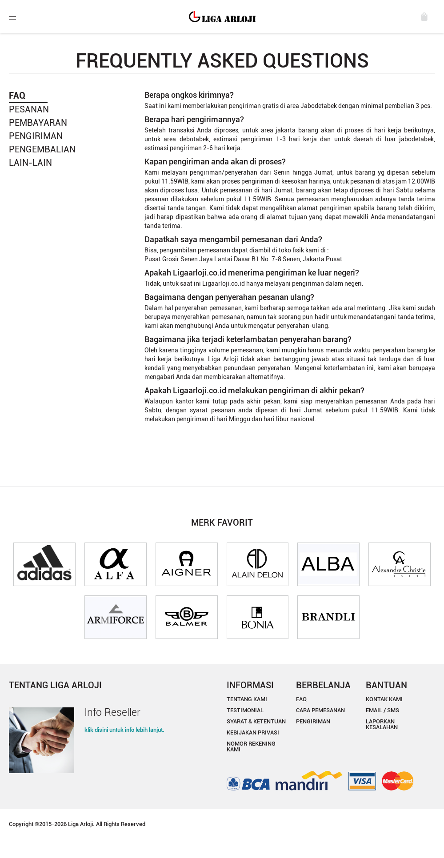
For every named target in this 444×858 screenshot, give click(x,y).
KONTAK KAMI (384, 699)
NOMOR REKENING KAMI (251, 746)
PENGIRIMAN (36, 136)
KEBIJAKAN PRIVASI (253, 732)
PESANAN (29, 109)
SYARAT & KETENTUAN (256, 721)
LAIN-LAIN (30, 162)
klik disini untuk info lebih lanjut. (124, 729)
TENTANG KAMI (247, 699)
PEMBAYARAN (38, 122)
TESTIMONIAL (245, 710)
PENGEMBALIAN (42, 149)
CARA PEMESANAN (320, 710)
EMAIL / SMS (382, 710)
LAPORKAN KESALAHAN (382, 724)
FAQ (301, 699)
